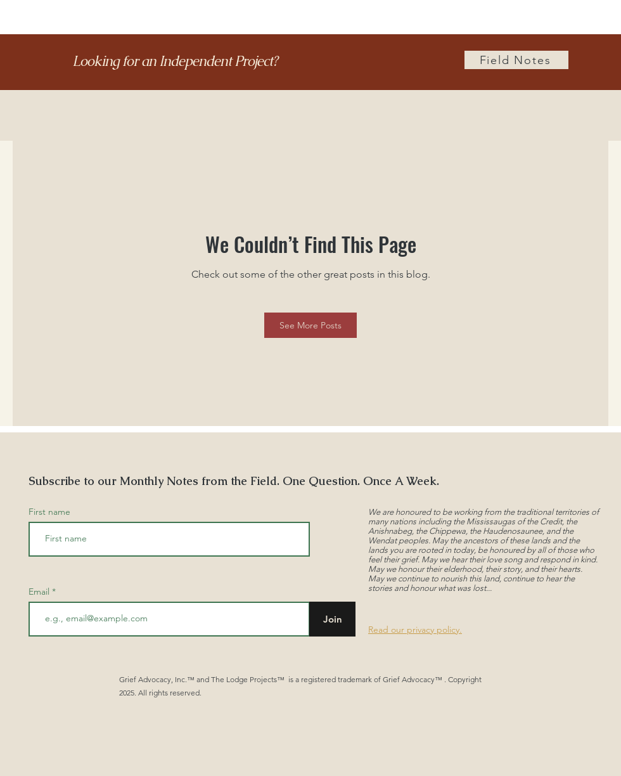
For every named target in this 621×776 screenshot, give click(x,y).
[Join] (332, 619)
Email (40, 591)
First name (49, 511)
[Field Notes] (516, 60)
